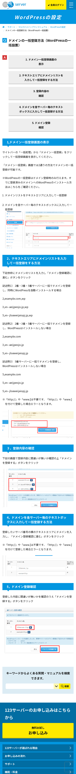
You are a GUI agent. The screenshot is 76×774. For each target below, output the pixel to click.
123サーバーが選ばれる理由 (21, 748)
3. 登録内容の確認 (41, 93)
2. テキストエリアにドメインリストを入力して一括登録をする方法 (41, 77)
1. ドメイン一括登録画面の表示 (41, 61)
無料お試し (38, 730)
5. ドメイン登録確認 (41, 125)
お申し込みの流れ (15, 756)
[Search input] (30, 686)
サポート (11, 27)
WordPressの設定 (58, 27)
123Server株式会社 (14, 5)
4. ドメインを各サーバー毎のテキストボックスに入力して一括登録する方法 (41, 109)
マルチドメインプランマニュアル (32, 27)
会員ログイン (56, 4)
